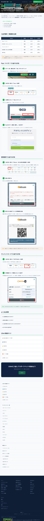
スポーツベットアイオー (22, 408)
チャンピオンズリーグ (4, 506)
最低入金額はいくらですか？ (8, 320)
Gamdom (22, 437)
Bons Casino (32, 493)
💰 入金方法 (22, 346)
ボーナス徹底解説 (22, 456)
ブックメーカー (6, 2)
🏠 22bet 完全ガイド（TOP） (22, 338)
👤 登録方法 (22, 342)
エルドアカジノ (22, 416)
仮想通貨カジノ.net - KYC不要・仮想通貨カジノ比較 (22, 513)
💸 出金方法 (22, 350)
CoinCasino (32, 487)
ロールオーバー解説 (19, 487)
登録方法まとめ (18, 485)
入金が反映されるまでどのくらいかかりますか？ (12, 323)
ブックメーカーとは (22, 448)
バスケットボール (4, 503)
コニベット (22, 410)
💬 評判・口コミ (22, 358)
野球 (2, 499)
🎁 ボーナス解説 (22, 354)
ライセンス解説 (3, 493)
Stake (31, 482)
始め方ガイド (22, 451)
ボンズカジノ (22, 421)
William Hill (32, 484)
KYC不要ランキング (22, 467)
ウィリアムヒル (22, 418)
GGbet (22, 432)
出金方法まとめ (22, 461)
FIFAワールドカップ (4, 508)
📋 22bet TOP (22, 386)
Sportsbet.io (32, 480)
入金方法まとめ (22, 459)
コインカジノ (22, 435)
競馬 (2, 504)
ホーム (2, 13)
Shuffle (22, 440)
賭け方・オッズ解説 (22, 453)
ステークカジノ (22, 424)
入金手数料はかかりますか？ (8, 316)
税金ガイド (3, 491)
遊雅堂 (22, 426)
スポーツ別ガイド (4, 489)
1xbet (22, 413)
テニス (2, 501)
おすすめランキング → (38, 1)
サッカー (2, 497)
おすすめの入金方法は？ (7, 327)
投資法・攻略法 (3, 487)
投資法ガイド (22, 464)
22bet (5, 13)
